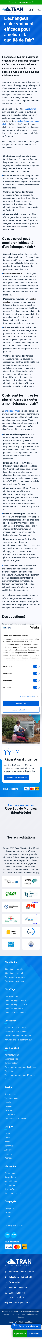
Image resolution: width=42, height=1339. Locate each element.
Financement (10, 1185)
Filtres (7, 1079)
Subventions (10, 1177)
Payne (7, 1142)
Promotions (9, 1173)
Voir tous (8, 1158)
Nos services (10, 1094)
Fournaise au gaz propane (15, 1004)
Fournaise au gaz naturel (15, 1000)
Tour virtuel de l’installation (16, 1118)
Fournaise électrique (13, 1008)
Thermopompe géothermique (17, 1036)
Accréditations (10, 1181)
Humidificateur (11, 1063)
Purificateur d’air (11, 1055)
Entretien (8, 1106)
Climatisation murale (13, 969)
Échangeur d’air (11, 1059)
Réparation (9, 1110)
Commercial (9, 1114)
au (21, 1295)
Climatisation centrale (14, 973)
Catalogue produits (12, 1193)
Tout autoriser (21, 703)
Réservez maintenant (16, 1287)
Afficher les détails (27, 696)
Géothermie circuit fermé (15, 1027)
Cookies (21, 1317)
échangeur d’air (29, 109)
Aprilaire (8, 1150)
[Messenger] (14, 1235)
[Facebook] (7, 1235)
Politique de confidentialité (26, 1314)
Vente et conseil (11, 1098)
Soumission (34, 1333)
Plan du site (9, 1314)
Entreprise (9, 1208)
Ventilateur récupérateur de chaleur (20, 1067)
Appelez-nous (20, 1333)
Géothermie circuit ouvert (15, 1031)
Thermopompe (11, 996)
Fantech (8, 1154)
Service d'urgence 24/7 (17, 1302)
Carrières (8, 1212)
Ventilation (9, 1071)
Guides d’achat (11, 1189)
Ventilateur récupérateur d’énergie (19, 1075)
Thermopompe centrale (15, 977)
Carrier (7, 1133)
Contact (8, 1216)
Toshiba (8, 1137)
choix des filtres (12, 411)
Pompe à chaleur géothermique (18, 1040)
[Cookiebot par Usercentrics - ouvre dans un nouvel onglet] (29, 627)
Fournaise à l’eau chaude (15, 1012)
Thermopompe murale (14, 981)
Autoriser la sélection (21, 710)
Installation (9, 1102)
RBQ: (14, 1225)
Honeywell (9, 1146)
